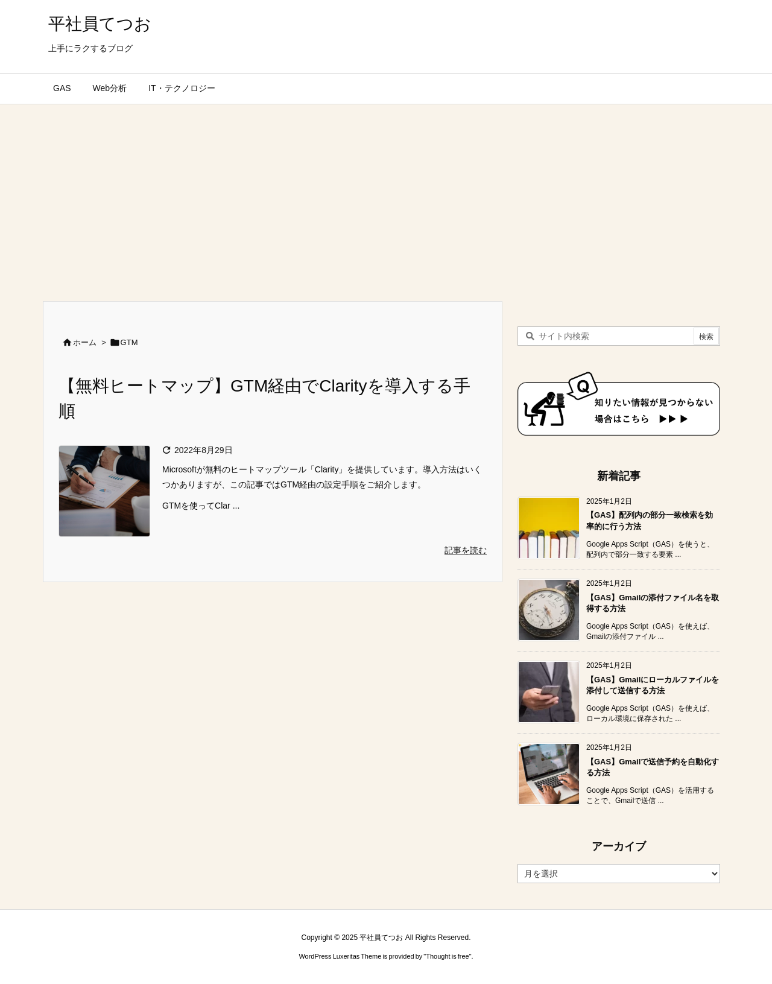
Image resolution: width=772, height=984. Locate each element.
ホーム (84, 342)
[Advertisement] (386, 194)
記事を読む (466, 550)
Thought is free (447, 956)
